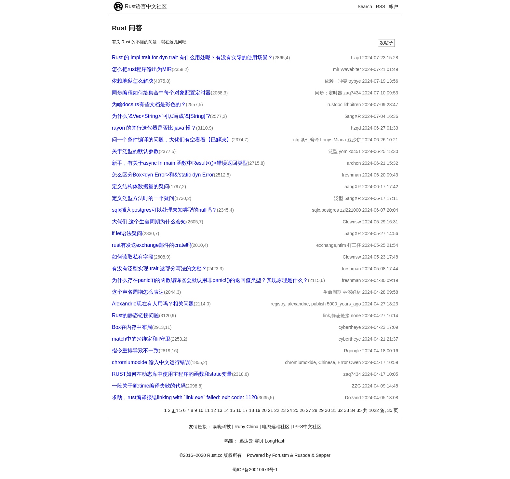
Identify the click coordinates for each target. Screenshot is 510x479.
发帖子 (386, 42)
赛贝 (258, 441)
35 (359, 410)
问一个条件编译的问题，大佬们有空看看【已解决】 (172, 139)
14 (227, 410)
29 (322, 410)
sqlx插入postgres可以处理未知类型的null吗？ (164, 210)
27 (309, 410)
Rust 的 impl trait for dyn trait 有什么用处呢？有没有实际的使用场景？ (192, 57)
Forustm (280, 455)
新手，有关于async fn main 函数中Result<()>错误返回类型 (180, 163)
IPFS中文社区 (307, 426)
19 (258, 410)
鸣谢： (231, 441)
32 (341, 410)
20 (265, 410)
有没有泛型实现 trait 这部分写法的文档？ (159, 268)
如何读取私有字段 (133, 257)
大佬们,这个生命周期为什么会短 (149, 221)
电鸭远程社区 (275, 426)
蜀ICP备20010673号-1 (255, 469)
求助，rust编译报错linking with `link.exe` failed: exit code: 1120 (184, 397)
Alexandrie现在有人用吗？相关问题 (153, 303)
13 (220, 410)
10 (201, 410)
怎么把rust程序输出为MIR (142, 69)
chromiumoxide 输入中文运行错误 (151, 362)
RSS (380, 6)
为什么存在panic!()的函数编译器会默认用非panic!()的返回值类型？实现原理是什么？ (210, 280)
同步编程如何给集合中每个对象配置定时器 (161, 92)
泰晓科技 (222, 426)
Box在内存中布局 (132, 327)
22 (277, 410)
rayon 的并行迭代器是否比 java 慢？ (154, 128)
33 (347, 410)
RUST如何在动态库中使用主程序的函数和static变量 (172, 374)
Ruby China (246, 426)
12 (214, 410)
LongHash (275, 441)
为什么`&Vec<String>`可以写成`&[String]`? (161, 116)
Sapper (323, 455)
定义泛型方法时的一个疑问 (143, 198)
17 (246, 410)
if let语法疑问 (127, 233)
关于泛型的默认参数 (135, 151)
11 (208, 410)
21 (271, 410)
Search (365, 6)
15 (233, 410)
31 (334, 410)
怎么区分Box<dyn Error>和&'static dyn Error (163, 174)
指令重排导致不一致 (135, 350)
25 (296, 410)
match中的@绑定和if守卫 (141, 339)
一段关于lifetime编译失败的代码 (149, 385)
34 (353, 410)
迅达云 (246, 441)
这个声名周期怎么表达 (138, 292)
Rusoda (302, 455)
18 (252, 410)
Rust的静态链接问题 (135, 315)
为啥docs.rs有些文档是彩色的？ (149, 104)
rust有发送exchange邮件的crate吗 (151, 245)
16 (239, 410)
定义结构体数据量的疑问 (140, 186)
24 (290, 410)
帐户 (393, 6)
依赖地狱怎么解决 (133, 81)
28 (315, 410)
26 (303, 410)
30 (328, 410)
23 (284, 410)
